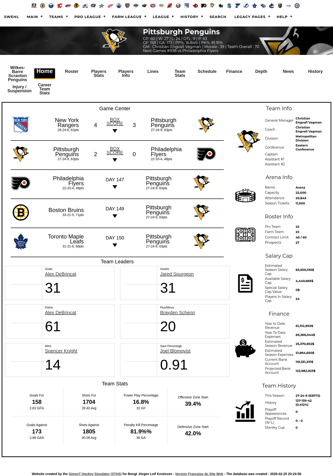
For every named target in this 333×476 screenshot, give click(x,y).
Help (282, 16)
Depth (261, 71)
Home (44, 71)
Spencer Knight (61, 348)
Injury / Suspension (21, 87)
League (161, 16)
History (189, 16)
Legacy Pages (250, 16)
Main (32, 16)
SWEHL (11, 16)
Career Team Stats (44, 87)
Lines (153, 71)
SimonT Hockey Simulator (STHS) (95, 471)
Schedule (207, 71)
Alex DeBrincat (60, 271)
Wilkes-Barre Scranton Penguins (18, 73)
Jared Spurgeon (177, 271)
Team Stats (180, 73)
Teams (56, 16)
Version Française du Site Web (199, 471)
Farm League (127, 16)
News (288, 71)
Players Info (126, 73)
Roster (71, 71)
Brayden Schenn (177, 310)
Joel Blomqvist (175, 348)
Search (218, 16)
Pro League (87, 16)
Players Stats (98, 73)
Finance (234, 71)
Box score (115, 118)
